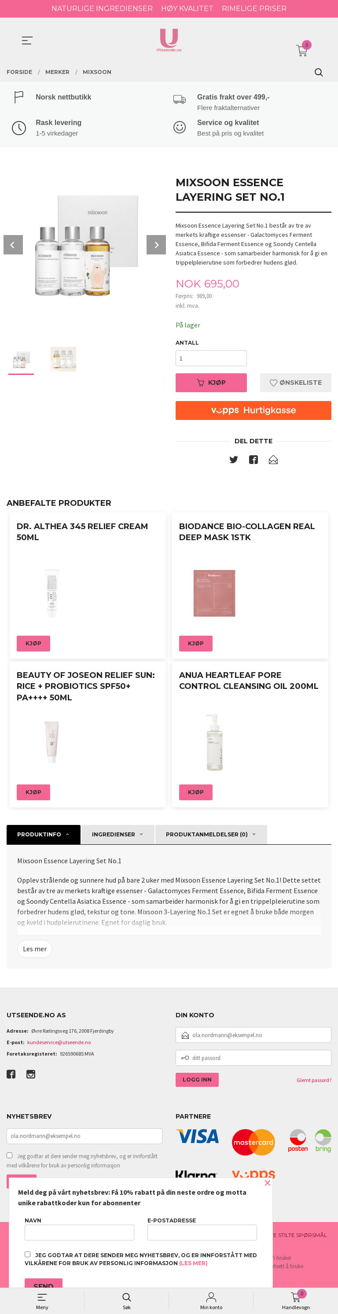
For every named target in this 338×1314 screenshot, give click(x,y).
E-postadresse (202, 1228)
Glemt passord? (314, 1081)
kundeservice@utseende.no (59, 1043)
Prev (13, 245)
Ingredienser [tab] (113, 835)
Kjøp (211, 383)
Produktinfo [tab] (39, 835)
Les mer (35, 950)
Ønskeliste (296, 383)
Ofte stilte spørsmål (294, 1236)
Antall (187, 343)
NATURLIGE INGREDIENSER (102, 8)
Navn (79, 1228)
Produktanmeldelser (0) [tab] (207, 835)
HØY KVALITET (187, 8)
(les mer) (193, 1263)
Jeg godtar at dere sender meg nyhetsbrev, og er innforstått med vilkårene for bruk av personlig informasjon (82, 1161)
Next (156, 245)
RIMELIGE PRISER (254, 8)
